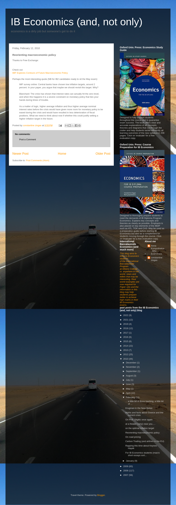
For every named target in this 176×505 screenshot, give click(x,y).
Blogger (101, 495)
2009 (126, 466)
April (128, 393)
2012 (126, 354)
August (130, 375)
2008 (126, 470)
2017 (126, 332)
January (130, 461)
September (132, 371)
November (131, 367)
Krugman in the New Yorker (138, 408)
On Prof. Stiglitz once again (138, 419)
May (128, 388)
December (131, 362)
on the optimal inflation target (139, 428)
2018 (126, 328)
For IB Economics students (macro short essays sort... (142, 454)
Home (62, 153)
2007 (126, 475)
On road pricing (133, 437)
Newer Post (20, 153)
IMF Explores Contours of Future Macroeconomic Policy (40, 73)
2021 (126, 319)
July (128, 380)
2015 (126, 341)
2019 (126, 324)
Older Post (103, 153)
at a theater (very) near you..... (140, 424)
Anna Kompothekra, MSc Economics (157, 249)
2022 (126, 315)
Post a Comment (27, 139)
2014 (126, 346)
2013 (126, 350)
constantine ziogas (156, 259)
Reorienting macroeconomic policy (142, 432)
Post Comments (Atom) (37, 160)
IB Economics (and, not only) (76, 21)
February (131, 397)
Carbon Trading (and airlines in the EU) (144, 441)
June (128, 384)
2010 (126, 359)
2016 (126, 337)
